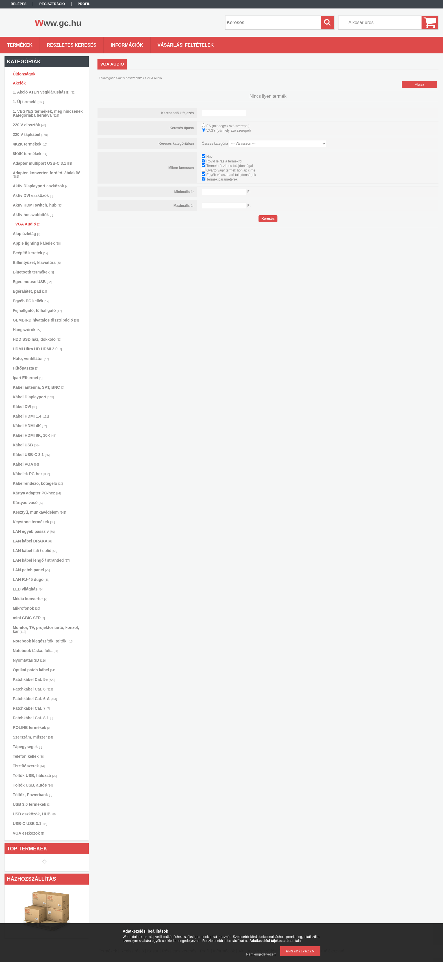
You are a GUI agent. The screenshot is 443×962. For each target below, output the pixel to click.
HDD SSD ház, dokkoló (37, 339)
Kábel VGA (26, 464)
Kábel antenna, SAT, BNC (38, 387)
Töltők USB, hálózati (35, 775)
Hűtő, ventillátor (31, 358)
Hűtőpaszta (25, 368)
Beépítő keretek (30, 253)
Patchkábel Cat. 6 (33, 689)
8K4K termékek (30, 153)
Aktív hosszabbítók (33, 214)
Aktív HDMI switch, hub (37, 205)
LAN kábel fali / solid (35, 550)
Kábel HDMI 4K (30, 426)
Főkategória (107, 78)
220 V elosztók (29, 125)
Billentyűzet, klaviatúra (37, 262)
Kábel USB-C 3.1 (31, 454)
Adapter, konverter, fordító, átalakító (47, 174)
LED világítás (28, 589)
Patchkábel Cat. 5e (34, 679)
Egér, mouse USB (32, 281)
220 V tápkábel (30, 134)
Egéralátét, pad (30, 291)
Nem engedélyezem (261, 954)
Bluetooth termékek (33, 272)
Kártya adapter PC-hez (37, 493)
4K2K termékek (30, 144)
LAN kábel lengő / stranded (41, 560)
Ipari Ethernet (27, 377)
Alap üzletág (26, 233)
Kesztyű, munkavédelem (39, 512)
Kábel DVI (25, 406)
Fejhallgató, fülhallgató (37, 310)
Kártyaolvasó (28, 502)
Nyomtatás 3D (30, 660)
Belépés (19, 4)
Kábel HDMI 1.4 (31, 416)
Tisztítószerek (29, 766)
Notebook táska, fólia (35, 650)
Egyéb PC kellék (31, 301)
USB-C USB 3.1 (30, 823)
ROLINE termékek (31, 727)
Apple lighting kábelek (36, 243)
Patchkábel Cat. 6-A (35, 698)
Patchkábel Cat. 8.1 (33, 718)
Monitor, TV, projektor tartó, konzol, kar (46, 629)
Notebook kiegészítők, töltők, (43, 641)
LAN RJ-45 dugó (31, 579)
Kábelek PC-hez (31, 474)
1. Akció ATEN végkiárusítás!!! (44, 92)
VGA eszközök (28, 833)
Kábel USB (26, 445)
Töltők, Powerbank (32, 794)
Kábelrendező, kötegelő (38, 483)
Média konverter (30, 598)
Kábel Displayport (33, 397)
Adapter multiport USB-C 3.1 (42, 163)
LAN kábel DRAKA (32, 541)
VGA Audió (27, 224)
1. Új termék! (28, 101)
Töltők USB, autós (33, 785)
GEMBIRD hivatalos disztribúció (46, 320)
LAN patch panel (31, 570)
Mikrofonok (26, 608)
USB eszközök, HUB (34, 814)
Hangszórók (27, 329)
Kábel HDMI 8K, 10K (34, 435)
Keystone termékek (34, 522)
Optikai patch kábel (35, 670)
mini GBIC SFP (29, 618)
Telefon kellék (28, 756)
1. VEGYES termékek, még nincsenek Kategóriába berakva (47, 113)
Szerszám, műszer (33, 737)
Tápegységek (27, 746)
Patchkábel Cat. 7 (31, 708)
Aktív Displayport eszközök (40, 186)
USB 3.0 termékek (31, 804)
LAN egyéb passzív (34, 531)
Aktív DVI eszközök (33, 195)
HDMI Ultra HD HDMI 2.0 (37, 349)
